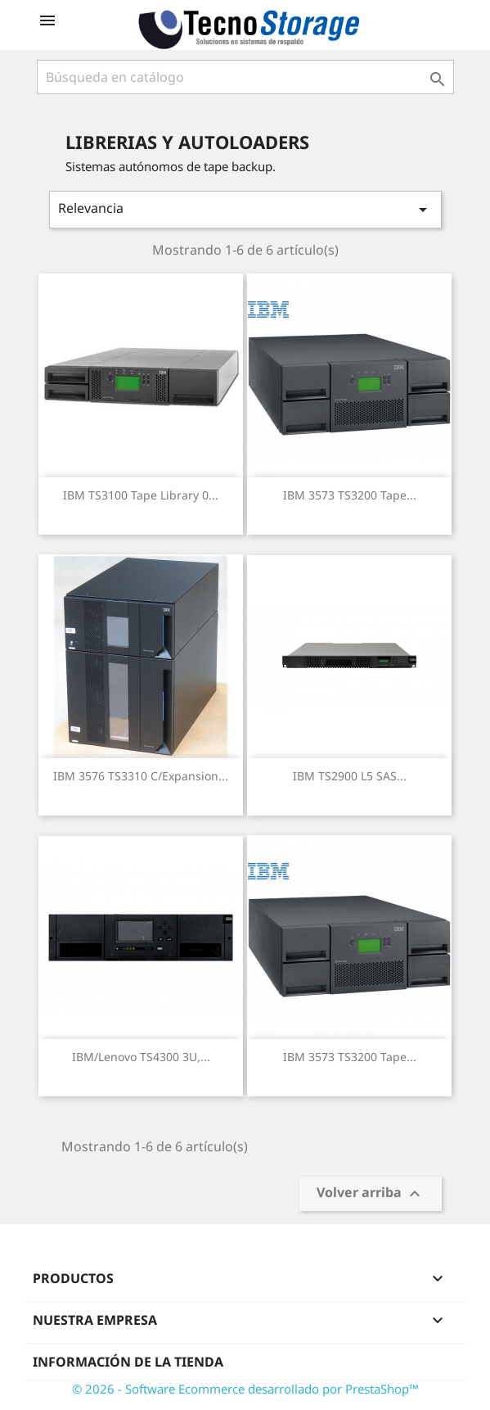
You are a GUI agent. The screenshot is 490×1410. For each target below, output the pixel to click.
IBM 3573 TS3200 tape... (349, 495)
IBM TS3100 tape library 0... (140, 495)
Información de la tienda (128, 1362)
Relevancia (245, 209)
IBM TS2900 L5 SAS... (350, 776)
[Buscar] (245, 77)
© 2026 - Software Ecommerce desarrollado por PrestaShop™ (245, 1389)
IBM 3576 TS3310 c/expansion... (140, 776)
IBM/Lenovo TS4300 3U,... (141, 1056)
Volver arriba (371, 1194)
